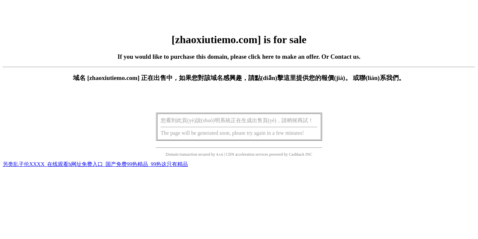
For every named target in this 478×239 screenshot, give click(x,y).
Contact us (345, 56)
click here (261, 56)
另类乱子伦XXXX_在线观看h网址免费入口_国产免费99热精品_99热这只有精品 (95, 164)
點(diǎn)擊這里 (275, 77)
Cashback (296, 154)
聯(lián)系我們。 (382, 77)
